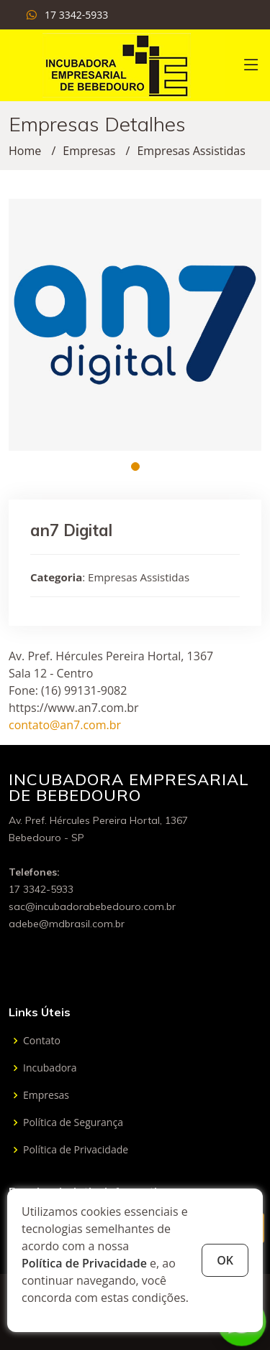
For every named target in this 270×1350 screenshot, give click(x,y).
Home (25, 151)
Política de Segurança (73, 1122)
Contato (41, 1041)
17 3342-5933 (76, 15)
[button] (135, 466)
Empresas (89, 151)
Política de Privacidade (84, 1263)
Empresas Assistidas (191, 151)
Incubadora (50, 1068)
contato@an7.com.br (65, 725)
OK (225, 1260)
